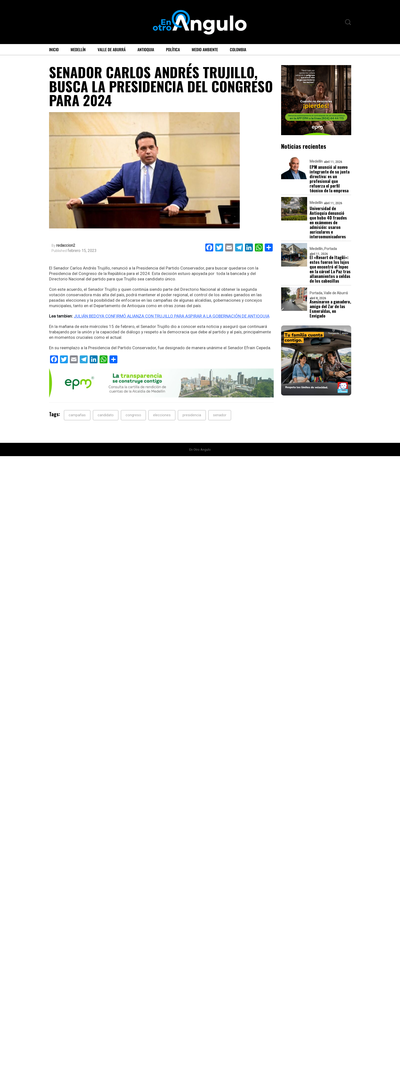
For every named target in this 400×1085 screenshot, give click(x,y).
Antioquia (145, 49)
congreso (133, 415)
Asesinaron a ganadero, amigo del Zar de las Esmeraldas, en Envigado (330, 308)
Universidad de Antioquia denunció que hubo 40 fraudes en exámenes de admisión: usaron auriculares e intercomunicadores (328, 222)
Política (173, 49)
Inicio (54, 49)
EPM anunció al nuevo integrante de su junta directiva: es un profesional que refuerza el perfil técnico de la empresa (329, 179)
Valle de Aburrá (112, 49)
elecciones (162, 415)
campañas (77, 415)
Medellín (78, 49)
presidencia (192, 415)
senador (219, 415)
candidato (106, 415)
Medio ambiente (205, 49)
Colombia (238, 49)
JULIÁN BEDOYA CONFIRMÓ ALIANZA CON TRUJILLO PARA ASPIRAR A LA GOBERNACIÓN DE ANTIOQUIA (171, 316)
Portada (330, 248)
